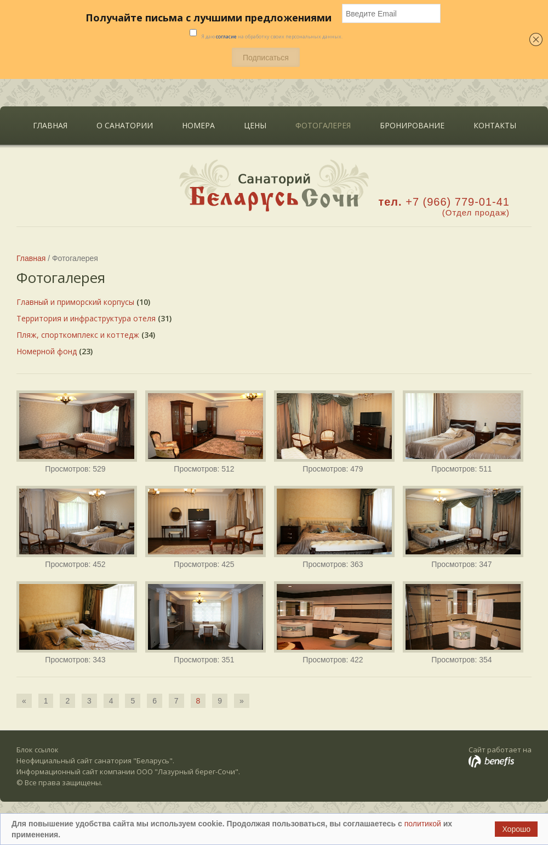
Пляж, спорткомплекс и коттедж (77, 335)
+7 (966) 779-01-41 (458, 202)
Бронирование (412, 125)
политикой (423, 823)
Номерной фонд (46, 351)
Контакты (494, 125)
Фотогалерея (323, 125)
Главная (50, 125)
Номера (198, 125)
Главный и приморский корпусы (75, 302)
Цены (255, 125)
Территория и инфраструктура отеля (86, 318)
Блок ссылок (37, 750)
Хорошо (516, 829)
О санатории (122, 123)
